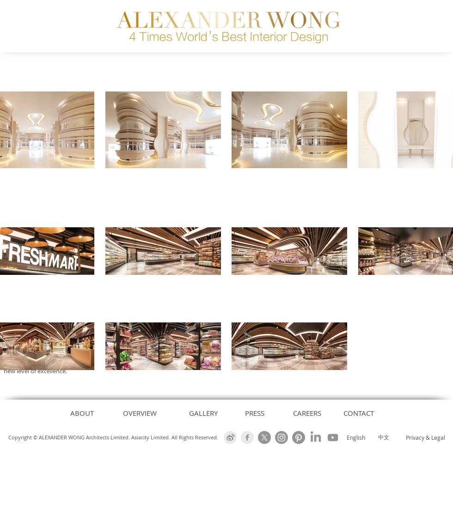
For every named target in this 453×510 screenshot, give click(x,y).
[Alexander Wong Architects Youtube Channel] (332, 437)
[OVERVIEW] (139, 413)
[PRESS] (254, 413)
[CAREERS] (307, 413)
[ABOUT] (82, 413)
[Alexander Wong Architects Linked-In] (315, 437)
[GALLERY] (203, 413)
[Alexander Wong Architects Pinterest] (298, 437)
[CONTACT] (358, 413)
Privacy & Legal (425, 437)
